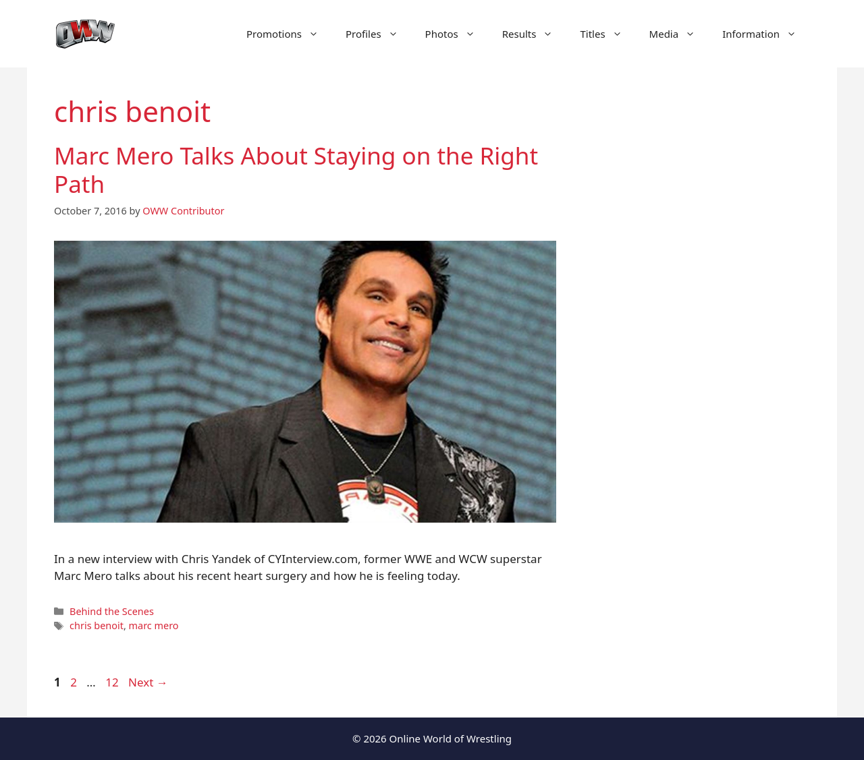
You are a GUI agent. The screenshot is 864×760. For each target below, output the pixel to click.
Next (148, 682)
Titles (607, 33)
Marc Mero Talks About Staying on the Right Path (296, 170)
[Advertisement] (696, 323)
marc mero (154, 625)
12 (113, 682)
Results (534, 33)
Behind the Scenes (112, 611)
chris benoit (97, 625)
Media (679, 33)
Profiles (379, 33)
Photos (457, 33)
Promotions (289, 33)
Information (766, 33)
